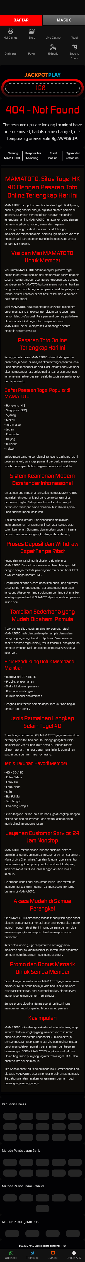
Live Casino (53, 34)
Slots (32, 34)
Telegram (32, 1255)
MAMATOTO (33, 1245)
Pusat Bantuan (52, 155)
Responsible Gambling (33, 155)
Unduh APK (74, 1255)
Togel (74, 34)
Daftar (21, 20)
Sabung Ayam (74, 52)
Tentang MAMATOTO (12, 155)
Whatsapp (11, 1255)
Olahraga (10, 49)
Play (54, 75)
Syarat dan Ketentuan (73, 155)
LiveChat (53, 1255)
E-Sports (53, 49)
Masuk (64, 20)
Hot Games (10, 34)
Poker (32, 49)
